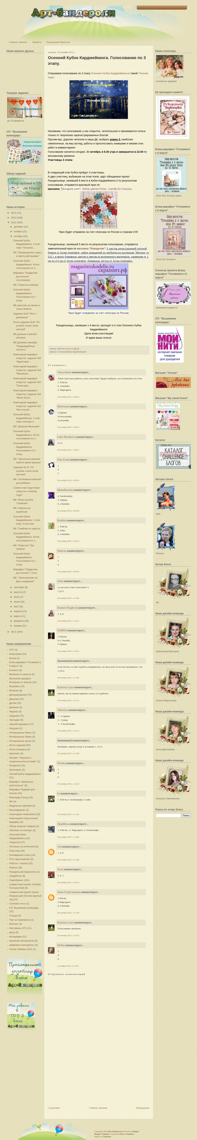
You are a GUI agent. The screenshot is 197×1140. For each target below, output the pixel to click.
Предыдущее (143, 1107)
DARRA (62, 630)
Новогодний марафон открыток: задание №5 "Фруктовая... (27, 358)
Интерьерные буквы (20, 732)
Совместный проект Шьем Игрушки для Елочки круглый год (25, 896)
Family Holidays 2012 (20, 949)
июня (17, 601)
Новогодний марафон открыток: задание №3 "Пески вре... (27, 382)
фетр (12, 932)
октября (18, 236)
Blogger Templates (102, 1134)
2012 (13, 222)
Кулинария (15, 769)
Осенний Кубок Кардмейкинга (72, 351)
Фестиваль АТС (18, 928)
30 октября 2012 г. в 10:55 (68, 651)
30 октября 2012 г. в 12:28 (68, 753)
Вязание (13, 690)
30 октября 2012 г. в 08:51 (68, 450)
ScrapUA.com (70, 188)
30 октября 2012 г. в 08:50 (68, 427)
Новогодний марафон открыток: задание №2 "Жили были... (27, 394)
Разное (13, 867)
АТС (11, 649)
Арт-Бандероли (115, 1131)
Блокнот (13, 670)
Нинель (61, 550)
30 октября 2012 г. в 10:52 (68, 621)
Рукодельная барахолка (58, 42)
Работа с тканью (18, 863)
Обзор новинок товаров (22, 826)
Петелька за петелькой (22, 846)
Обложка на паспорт (20, 830)
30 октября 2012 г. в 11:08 (68, 678)
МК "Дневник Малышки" (26, 426)
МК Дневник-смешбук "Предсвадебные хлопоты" (25, 346)
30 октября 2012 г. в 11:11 (68, 700)
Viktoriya (62, 709)
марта (17, 616)
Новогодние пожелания (22, 814)
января (18, 625)
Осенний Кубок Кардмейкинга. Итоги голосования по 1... (26, 537)
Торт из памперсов (19, 919)
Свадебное (15, 875)
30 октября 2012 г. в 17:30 (68, 913)
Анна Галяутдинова (68, 892)
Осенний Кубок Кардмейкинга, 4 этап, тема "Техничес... (26, 244)
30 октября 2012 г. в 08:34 (68, 397)
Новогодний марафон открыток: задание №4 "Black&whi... (27, 370)
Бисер (12, 658)
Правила (36, 42)
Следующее (54, 1107)
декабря (18, 226)
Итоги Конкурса (17, 749)
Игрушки (14, 728)
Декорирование (18, 694)
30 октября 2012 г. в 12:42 (68, 784)
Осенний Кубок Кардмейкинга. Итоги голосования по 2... (26, 435)
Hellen (61, 945)
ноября (18, 231)
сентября (19, 587)
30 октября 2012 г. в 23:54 (68, 935)
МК (11, 801)
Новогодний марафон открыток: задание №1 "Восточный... (27, 406)
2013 (13, 217)
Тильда (13, 915)
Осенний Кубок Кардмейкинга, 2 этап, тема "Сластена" (26, 520)
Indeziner (107, 1136)
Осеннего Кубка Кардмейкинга (109, 73)
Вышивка (14, 686)
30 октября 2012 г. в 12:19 (68, 731)
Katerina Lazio (65, 687)
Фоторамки (15, 936)
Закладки (14, 719)
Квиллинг (14, 753)
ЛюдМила (63, 823)
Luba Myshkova (66, 436)
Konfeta (61, 520)
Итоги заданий (17, 745)
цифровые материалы (21, 945)
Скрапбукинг (16, 880)
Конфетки (14, 765)
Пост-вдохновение (19, 859)
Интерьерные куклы (20, 741)
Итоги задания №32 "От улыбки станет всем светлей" (26, 326)
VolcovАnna (64, 372)
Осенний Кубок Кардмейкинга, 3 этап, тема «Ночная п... (26, 418)
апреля (18, 611)
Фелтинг (13, 923)
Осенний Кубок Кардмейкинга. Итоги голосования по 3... (26, 264)
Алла (60, 869)
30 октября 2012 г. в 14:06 (68, 837)
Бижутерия (15, 654)
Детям (12, 703)
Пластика (14, 850)
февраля (19, 620)
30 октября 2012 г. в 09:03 (68, 480)
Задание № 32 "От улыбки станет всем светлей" (25, 471)
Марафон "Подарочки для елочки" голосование (25, 276)
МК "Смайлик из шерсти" (27, 528)
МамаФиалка (65, 489)
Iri (58, 793)
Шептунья (63, 406)
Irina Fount (63, 459)
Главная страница (18, 42)
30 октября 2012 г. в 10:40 (68, 598)
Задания (14, 715)
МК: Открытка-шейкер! (25, 284)
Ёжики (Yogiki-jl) (67, 607)
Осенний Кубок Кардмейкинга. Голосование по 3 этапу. (97, 60)
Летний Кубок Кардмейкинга (24, 774)
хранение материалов (21, 940)
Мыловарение (17, 810)
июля (17, 596)
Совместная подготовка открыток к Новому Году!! (26, 491)
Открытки (14, 842)
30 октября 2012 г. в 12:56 (68, 814)
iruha (60, 581)
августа (18, 592)
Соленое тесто (17, 903)
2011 (13, 631)
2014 (13, 212)
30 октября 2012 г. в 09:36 (68, 571)
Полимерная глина (19, 855)
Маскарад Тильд (18, 797)
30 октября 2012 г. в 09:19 (68, 541)
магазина (83, 248)
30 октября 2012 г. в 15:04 (68, 860)
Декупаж (14, 699)
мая (16, 606)
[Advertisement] (75, 1080)
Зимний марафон (19, 724)
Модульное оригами (20, 805)
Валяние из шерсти (20, 674)
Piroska (61, 763)
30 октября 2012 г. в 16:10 (68, 882)
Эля (59, 846)
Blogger (135, 1131)
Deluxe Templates (126, 1134)
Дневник (13, 707)
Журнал (13, 711)
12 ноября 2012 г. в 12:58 (67, 966)
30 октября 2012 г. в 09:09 (68, 511)
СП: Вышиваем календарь (24, 907)
